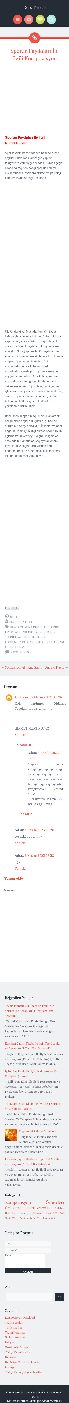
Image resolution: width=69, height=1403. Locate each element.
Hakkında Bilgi (21, 622)
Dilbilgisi (10, 1357)
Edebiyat (41, 1208)
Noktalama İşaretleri (17, 1213)
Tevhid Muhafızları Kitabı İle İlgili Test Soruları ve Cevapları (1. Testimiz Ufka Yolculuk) (29, 1011)
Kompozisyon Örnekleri (28, 627)
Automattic (29, 1401)
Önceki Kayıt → (56, 667)
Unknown (23, 697)
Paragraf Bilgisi (41, 1213)
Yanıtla (20, 734)
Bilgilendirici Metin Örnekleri (37, 1131)
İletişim (9, 1342)
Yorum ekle (13, 878)
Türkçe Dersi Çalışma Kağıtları (24, 1372)
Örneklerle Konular (19, 1207)
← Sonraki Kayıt (13, 667)
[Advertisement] (34, 100)
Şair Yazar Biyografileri (44, 1218)
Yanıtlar (25, 744)
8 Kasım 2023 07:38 (39, 855)
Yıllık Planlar (13, 1327)
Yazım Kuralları (15, 1332)
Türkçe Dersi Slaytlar (22, 1218)
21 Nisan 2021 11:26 (47, 697)
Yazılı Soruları (14, 1322)
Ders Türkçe (34, 7)
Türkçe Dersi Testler (17, 1352)
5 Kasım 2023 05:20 (39, 830)
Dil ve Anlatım (55, 1208)
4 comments (20, 652)
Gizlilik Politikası (15, 1337)
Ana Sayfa (35, 667)
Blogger (34, 1397)
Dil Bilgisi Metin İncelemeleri (23, 1362)
